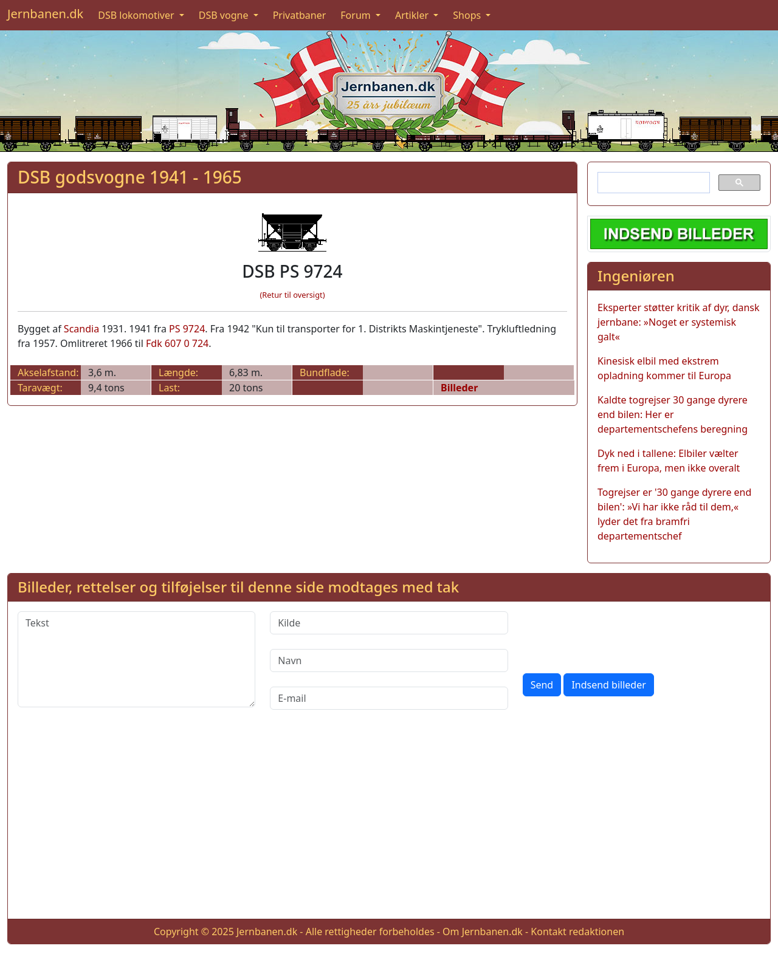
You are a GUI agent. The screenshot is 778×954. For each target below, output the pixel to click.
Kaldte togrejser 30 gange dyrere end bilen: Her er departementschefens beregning (672, 414)
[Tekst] (136, 659)
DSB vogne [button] (225, 15)
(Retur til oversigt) (292, 294)
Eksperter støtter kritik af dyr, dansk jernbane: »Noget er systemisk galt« (678, 322)
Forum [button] (356, 15)
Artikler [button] (413, 15)
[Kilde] (389, 622)
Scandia (81, 328)
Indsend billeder (608, 684)
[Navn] (389, 660)
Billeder (459, 387)
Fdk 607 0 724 (177, 343)
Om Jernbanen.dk (482, 931)
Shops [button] (468, 15)
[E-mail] (389, 698)
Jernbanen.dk (45, 13)
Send (542, 684)
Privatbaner (299, 15)
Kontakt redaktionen (577, 931)
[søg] (652, 183)
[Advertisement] (389, 824)
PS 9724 (187, 328)
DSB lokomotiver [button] (137, 15)
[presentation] (615, 635)
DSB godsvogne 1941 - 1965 (130, 176)
